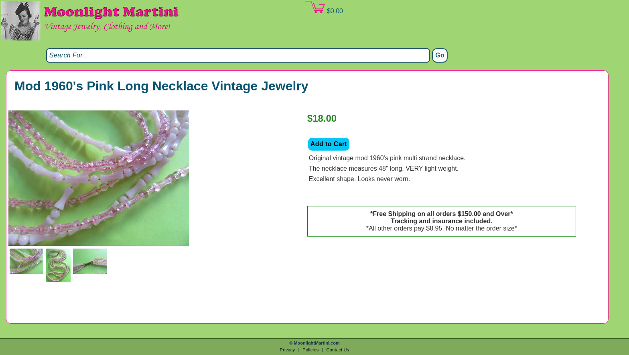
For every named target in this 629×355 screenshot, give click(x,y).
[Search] (238, 55)
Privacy (287, 349)
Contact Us (337, 349)
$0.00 (324, 7)
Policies (310, 349)
